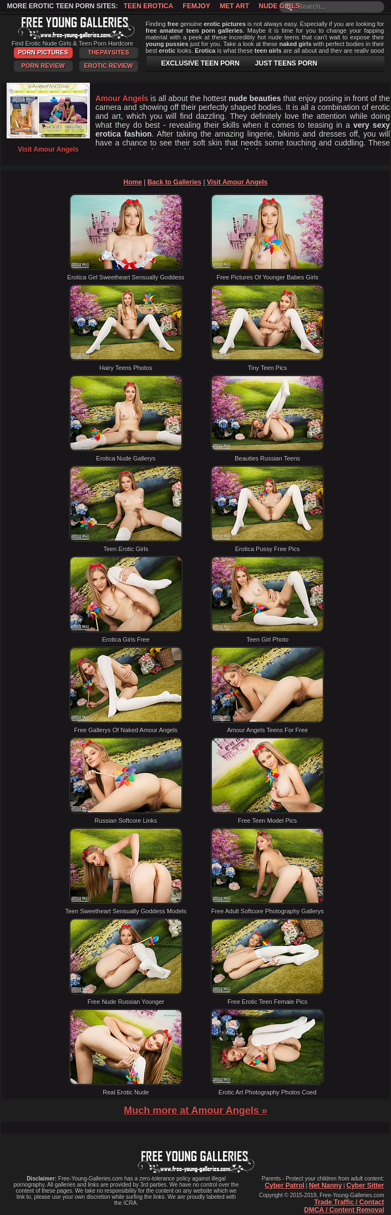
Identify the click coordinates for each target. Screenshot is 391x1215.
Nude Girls (278, 6)
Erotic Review (108, 65)
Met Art (234, 6)
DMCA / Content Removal (344, 1210)
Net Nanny (325, 1185)
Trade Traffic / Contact (349, 1202)
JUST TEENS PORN (286, 63)
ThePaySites (108, 52)
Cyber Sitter (365, 1185)
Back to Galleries (174, 182)
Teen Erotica (148, 6)
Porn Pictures (43, 52)
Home (133, 182)
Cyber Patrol (284, 1185)
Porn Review (42, 65)
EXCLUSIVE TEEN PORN (200, 63)
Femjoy (196, 6)
